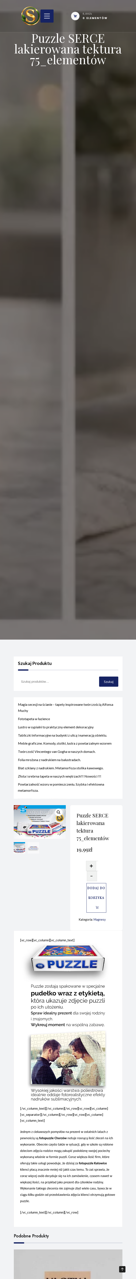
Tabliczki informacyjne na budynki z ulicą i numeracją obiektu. (62, 746)
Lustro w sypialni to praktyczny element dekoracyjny (56, 737)
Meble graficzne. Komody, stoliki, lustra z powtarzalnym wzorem (65, 754)
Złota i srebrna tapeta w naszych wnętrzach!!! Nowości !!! (59, 787)
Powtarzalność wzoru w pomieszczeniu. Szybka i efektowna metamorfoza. (61, 798)
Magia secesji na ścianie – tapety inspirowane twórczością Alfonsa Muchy (65, 718)
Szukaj (108, 682)
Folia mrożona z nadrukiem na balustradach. (49, 770)
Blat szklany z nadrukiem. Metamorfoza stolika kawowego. (61, 778)
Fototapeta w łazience (34, 729)
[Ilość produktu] (97, 866)
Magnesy (100, 919)
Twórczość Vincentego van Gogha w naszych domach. (57, 762)
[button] (58, 812)
